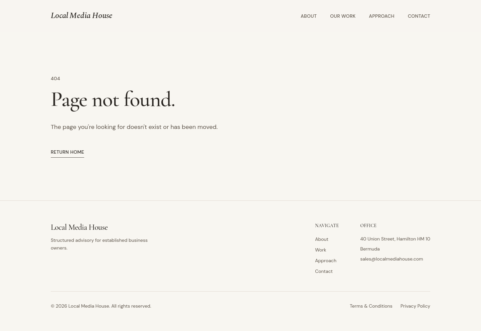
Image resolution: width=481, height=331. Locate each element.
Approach (381, 16)
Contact (419, 16)
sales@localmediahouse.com (391, 259)
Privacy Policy (415, 306)
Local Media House (82, 16)
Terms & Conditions (371, 306)
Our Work (342, 16)
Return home (67, 152)
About (309, 16)
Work (320, 250)
